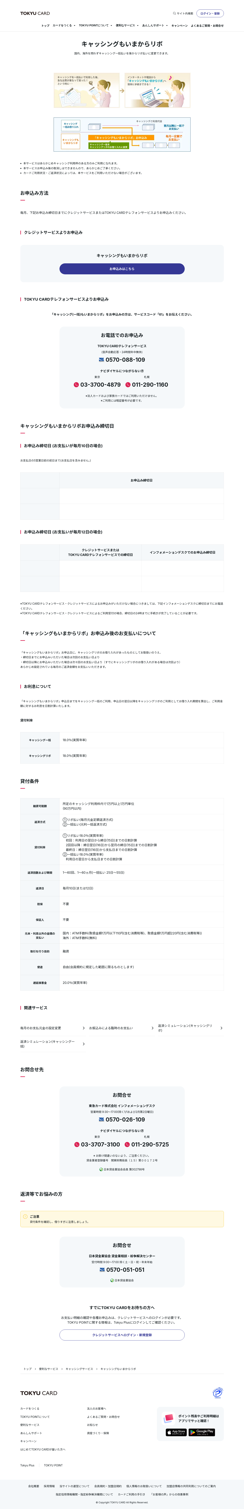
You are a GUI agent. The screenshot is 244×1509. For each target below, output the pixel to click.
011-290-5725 (150, 1144)
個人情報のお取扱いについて (144, 1486)
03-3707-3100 (100, 1144)
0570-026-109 (125, 1119)
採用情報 (49, 1486)
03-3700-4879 (100, 384)
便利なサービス (125, 25)
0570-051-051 (125, 1269)
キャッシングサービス (79, 1369)
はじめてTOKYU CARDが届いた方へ (43, 1449)
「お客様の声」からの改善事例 (169, 1494)
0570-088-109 (125, 359)
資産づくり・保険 (98, 1433)
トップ (45, 25)
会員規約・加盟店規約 (108, 1486)
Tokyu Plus (27, 1465)
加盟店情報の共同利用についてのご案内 (191, 1486)
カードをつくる (62, 25)
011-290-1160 (150, 384)
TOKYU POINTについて (94, 25)
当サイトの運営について (74, 1486)
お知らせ (92, 1425)
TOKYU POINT (53, 1465)
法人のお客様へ (96, 1408)
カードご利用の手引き (131, 1494)
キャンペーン (179, 25)
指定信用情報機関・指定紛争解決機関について (84, 1494)
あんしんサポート (153, 25)
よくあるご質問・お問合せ (207, 25)
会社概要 (33, 1486)
